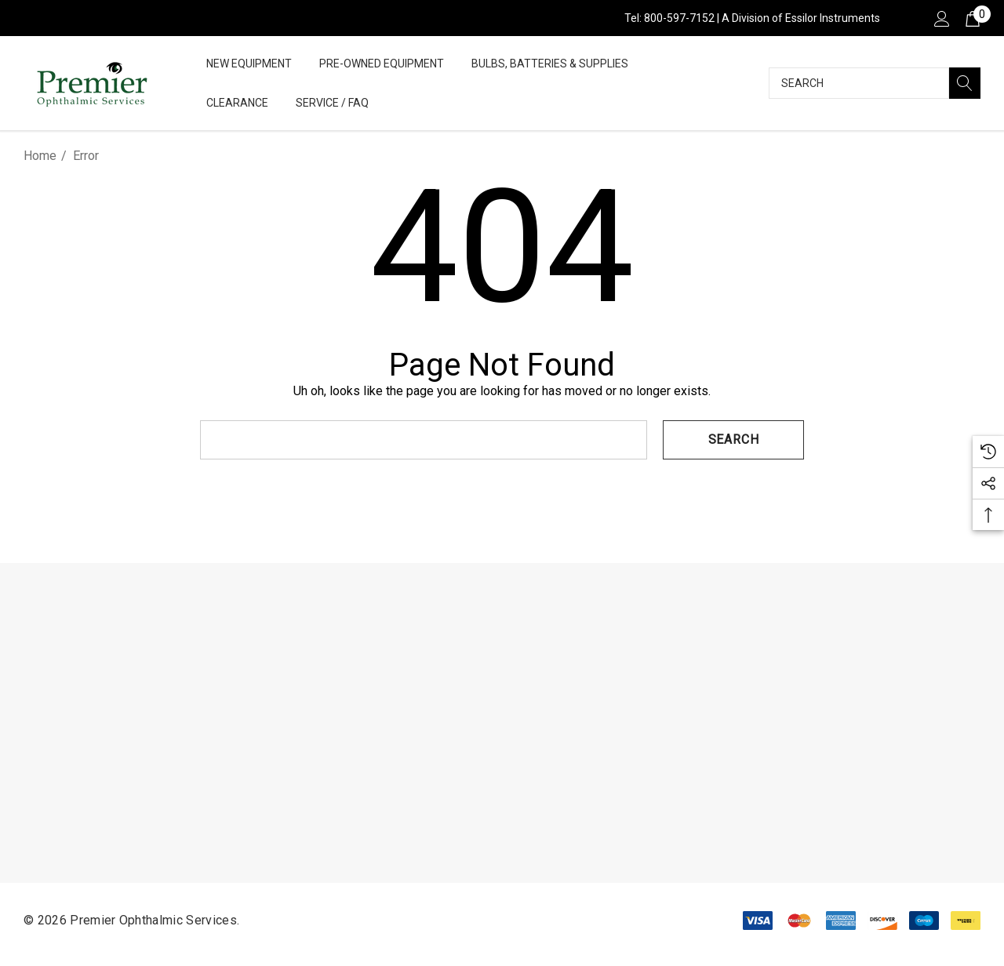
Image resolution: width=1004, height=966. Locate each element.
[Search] (964, 83)
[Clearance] (237, 102)
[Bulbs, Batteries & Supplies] (549, 64)
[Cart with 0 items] (971, 18)
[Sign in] (941, 18)
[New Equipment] (249, 64)
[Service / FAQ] (332, 103)
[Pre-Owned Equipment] (381, 64)
